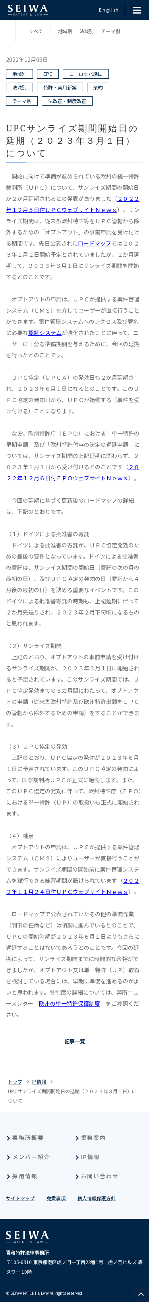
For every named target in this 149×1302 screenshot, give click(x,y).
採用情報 (25, 1176)
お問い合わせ (100, 1176)
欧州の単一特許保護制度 (69, 1003)
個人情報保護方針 (96, 1198)
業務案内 (93, 1137)
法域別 (86, 31)
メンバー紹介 (31, 1157)
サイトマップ (20, 1198)
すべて (36, 31)
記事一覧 (74, 1041)
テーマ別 (110, 31)
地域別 (65, 31)
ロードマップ (94, 243)
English (109, 10)
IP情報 (39, 1081)
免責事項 (56, 1198)
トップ (15, 1081)
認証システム (45, 333)
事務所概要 (28, 1137)
